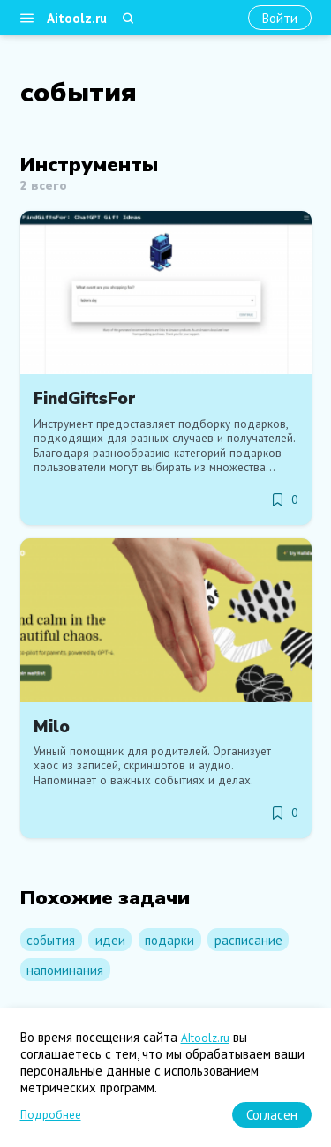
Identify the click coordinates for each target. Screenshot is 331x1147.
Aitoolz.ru (77, 18)
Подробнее (50, 1114)
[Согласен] (272, 1115)
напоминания (64, 970)
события (50, 940)
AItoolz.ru (205, 1038)
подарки (169, 940)
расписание (248, 940)
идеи (110, 940)
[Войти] (280, 18)
